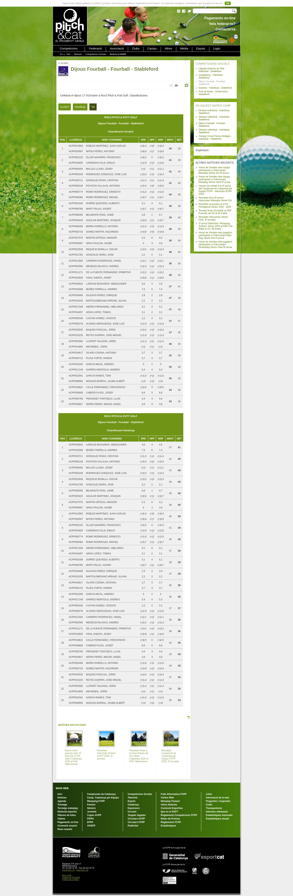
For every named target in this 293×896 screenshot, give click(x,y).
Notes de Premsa (170, 818)
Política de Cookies (70, 879)
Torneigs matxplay (68, 808)
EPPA (90, 822)
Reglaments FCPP (171, 822)
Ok (227, 3)
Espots (200, 48)
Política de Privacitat (71, 877)
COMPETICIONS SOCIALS (213, 63)
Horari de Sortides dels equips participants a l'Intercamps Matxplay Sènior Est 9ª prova (214, 170)
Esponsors (134, 808)
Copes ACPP (94, 815)
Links (209, 794)
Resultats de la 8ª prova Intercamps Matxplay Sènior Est (215, 199)
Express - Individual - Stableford (215, 87)
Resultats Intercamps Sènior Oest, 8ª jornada (213, 218)
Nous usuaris (65, 829)
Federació (95, 48)
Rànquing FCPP (96, 801)
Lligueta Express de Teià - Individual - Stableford (212, 70)
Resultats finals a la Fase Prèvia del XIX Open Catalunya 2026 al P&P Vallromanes (138, 756)
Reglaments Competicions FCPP (179, 815)
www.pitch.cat (82, 870)
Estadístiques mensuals (219, 815)
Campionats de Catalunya (101, 794)
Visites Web (167, 797)
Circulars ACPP (136, 818)
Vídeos (61, 818)
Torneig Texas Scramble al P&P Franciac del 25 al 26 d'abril (215, 212)
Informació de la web (217, 797)
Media (184, 48)
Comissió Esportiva (172, 808)
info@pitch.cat (68, 870)
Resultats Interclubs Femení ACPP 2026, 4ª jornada (106, 754)
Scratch (64, 106)
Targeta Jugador (137, 815)
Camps (152, 48)
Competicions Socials (95, 54)
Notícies (78, 54)
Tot (93, 106)
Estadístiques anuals (217, 818)
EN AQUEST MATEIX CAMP (213, 105)
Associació (117, 48)
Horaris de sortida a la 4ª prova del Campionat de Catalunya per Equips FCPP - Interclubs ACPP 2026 (215, 189)
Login (216, 48)
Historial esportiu (67, 811)
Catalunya (133, 804)
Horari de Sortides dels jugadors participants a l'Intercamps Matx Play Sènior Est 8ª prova (215, 235)
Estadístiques (168, 825)
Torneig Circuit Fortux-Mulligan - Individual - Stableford (215, 137)
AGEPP (91, 825)
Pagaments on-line (68, 822)
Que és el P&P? (169, 811)
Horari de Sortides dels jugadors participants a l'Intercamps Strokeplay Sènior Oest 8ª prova (215, 244)
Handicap (80, 106)
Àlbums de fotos (67, 815)
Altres (168, 48)
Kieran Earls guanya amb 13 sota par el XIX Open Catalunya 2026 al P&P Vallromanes (73, 757)
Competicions (69, 48)
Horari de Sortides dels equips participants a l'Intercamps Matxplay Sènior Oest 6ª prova (215, 179)
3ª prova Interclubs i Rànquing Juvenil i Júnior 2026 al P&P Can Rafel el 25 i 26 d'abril (216, 226)
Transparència (214, 808)
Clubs (135, 48)
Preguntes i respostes (218, 801)
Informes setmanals (217, 811)
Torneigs (62, 804)
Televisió (132, 797)
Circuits (132, 811)
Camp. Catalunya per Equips (103, 797)
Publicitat (133, 825)
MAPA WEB (62, 788)
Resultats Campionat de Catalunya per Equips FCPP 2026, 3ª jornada (170, 756)
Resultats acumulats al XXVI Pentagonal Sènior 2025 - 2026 (215, 205)
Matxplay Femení (170, 801)
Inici (68, 54)
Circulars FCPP (136, 822)
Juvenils (91, 811)
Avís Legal (66, 875)
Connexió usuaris (67, 825)
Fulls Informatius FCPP (174, 794)
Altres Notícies (169, 804)
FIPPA (90, 818)
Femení (91, 804)
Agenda (62, 801)
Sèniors (91, 808)
